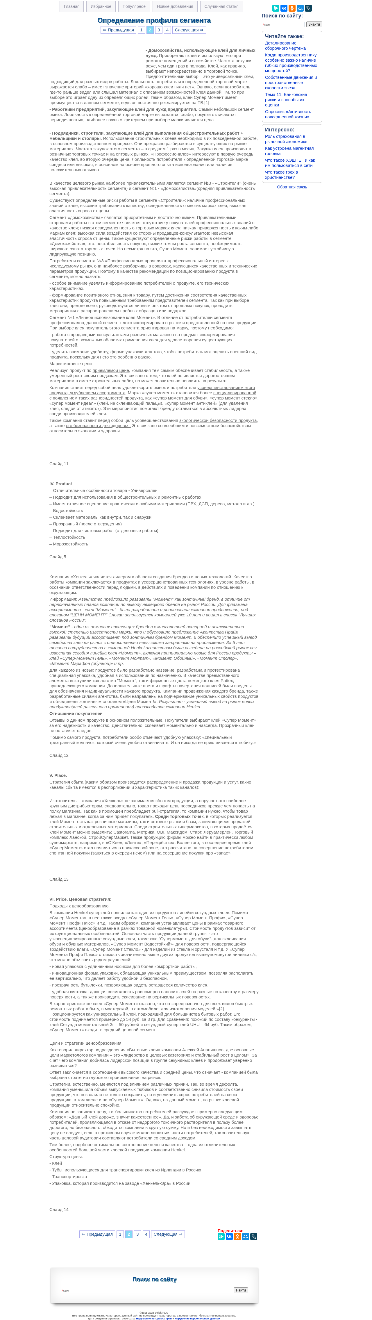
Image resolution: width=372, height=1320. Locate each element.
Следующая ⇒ (189, 30)
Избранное (101, 6)
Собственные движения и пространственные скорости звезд (291, 82)
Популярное (134, 6)
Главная (71, 6)
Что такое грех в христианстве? (281, 175)
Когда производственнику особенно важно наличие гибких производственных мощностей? (291, 62)
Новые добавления (175, 6)
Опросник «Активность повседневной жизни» (288, 114)
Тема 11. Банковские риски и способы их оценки (286, 99)
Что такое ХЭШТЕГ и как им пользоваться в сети (290, 163)
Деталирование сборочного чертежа (285, 45)
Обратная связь (292, 187)
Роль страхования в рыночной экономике (286, 139)
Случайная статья (222, 6)
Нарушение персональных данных (197, 1318)
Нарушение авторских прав (154, 1318)
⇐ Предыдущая (118, 30)
